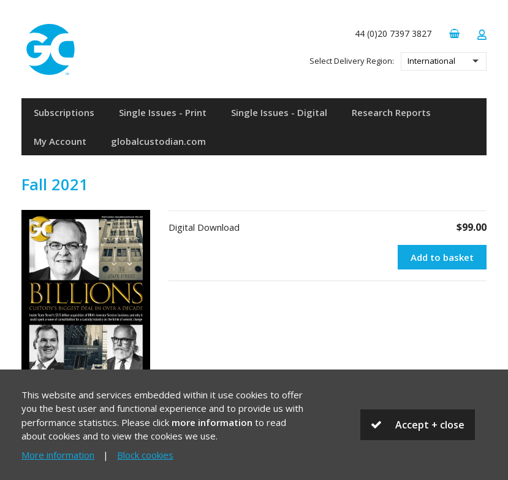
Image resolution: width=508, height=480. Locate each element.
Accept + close (429, 425)
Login (482, 34)
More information (57, 455)
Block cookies (145, 455)
